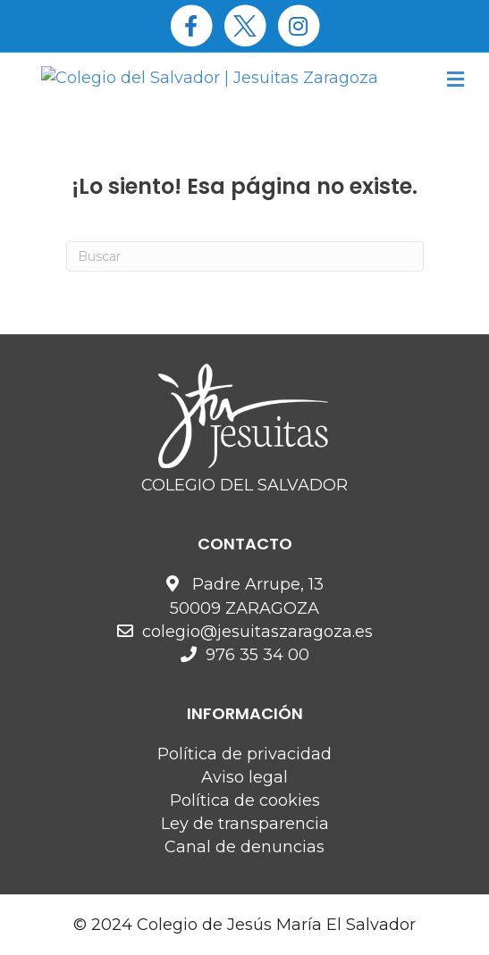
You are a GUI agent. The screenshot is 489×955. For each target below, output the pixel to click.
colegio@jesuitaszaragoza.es (257, 631)
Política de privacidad (244, 754)
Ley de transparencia (245, 824)
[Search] (245, 256)
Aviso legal (244, 777)
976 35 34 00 (257, 655)
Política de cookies (245, 800)
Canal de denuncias (244, 847)
